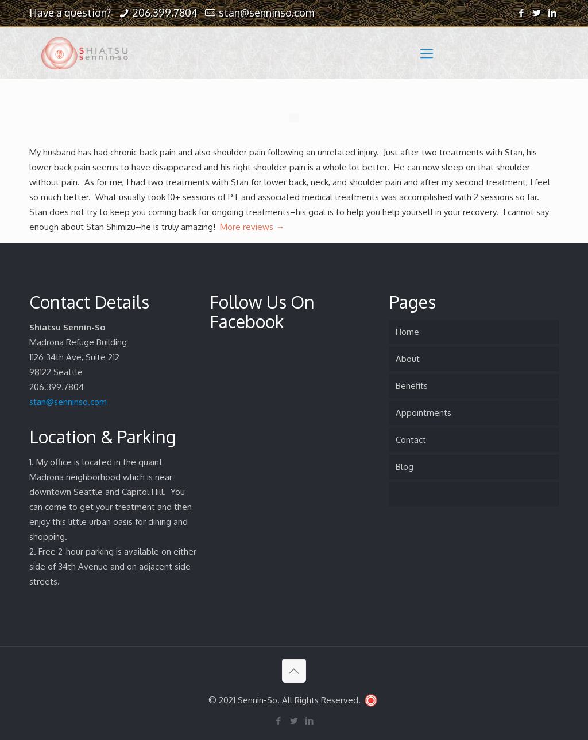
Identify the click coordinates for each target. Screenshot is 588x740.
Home (407, 331)
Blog (404, 466)
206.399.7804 (165, 12)
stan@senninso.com (266, 12)
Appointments (423, 412)
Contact (411, 439)
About (408, 358)
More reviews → (252, 226)
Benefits (412, 385)
